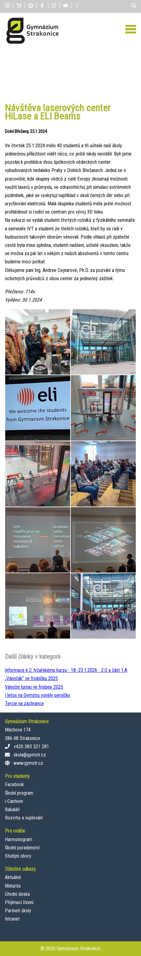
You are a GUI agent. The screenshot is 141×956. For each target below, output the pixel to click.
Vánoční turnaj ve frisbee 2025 (34, 687)
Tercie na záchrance (24, 703)
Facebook (14, 784)
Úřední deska (17, 894)
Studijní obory (18, 856)
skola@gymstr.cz (29, 755)
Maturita (13, 886)
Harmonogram (18, 839)
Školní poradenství (22, 848)
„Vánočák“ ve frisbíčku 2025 (31, 678)
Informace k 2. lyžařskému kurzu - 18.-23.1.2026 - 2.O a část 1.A (66, 670)
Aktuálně (13, 877)
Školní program (19, 793)
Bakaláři (12, 809)
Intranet (12, 919)
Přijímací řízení (19, 902)
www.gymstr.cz (28, 763)
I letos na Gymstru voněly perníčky (37, 695)
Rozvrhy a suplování (24, 818)
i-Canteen (14, 801)
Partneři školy (18, 911)
